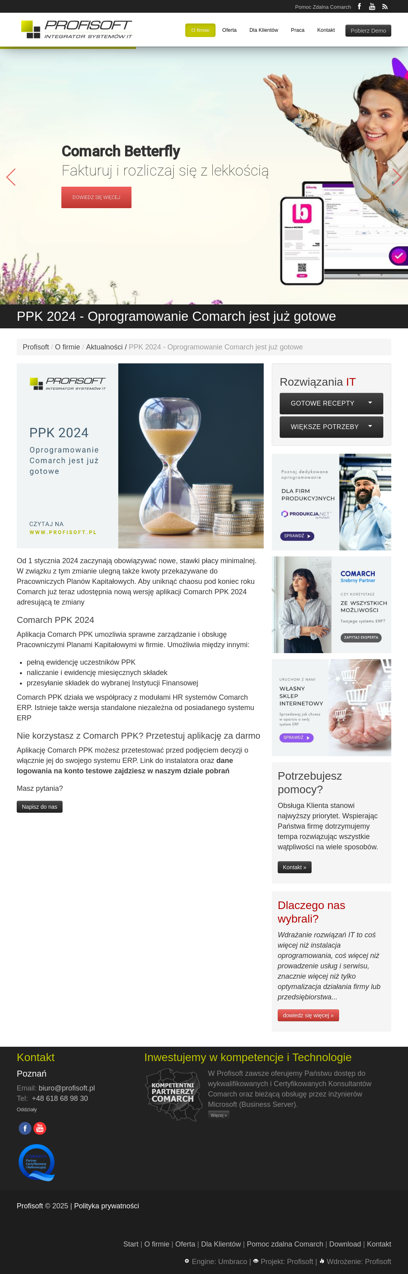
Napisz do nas (39, 807)
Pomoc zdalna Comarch (285, 1244)
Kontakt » (294, 867)
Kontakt (326, 30)
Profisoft (36, 347)
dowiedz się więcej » (308, 1015)
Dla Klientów (263, 30)
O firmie (200, 30)
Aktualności (104, 347)
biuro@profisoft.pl (67, 1088)
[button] (396, 177)
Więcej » (219, 1115)
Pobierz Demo (368, 30)
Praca (297, 30)
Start (131, 1244)
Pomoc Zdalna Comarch (323, 7)
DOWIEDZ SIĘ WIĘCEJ (96, 197)
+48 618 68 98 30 (60, 1098)
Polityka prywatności (106, 1206)
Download (345, 1244)
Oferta (229, 30)
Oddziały (27, 1109)
